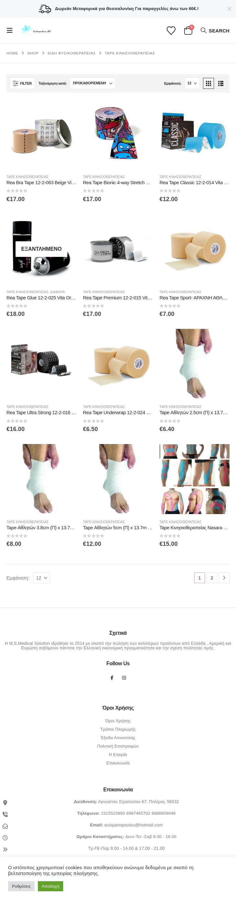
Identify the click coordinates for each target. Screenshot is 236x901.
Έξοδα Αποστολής (117, 737)
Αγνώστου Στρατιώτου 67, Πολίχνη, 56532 (138, 801)
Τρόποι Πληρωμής (118, 729)
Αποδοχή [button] (50, 886)
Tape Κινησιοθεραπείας (27, 177)
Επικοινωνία (118, 763)
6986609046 (163, 813)
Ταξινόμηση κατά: (53, 83)
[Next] (224, 577)
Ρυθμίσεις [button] (21, 886)
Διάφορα (57, 292)
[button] (11, 30)
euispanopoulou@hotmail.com (133, 825)
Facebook (112, 678)
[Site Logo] (35, 31)
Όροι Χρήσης (117, 720)
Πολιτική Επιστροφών (118, 746)
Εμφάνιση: (172, 83)
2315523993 (113, 813)
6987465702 (138, 813)
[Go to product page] (41, 134)
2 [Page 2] (211, 578)
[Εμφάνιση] (192, 83)
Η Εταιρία (118, 754)
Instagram (124, 678)
